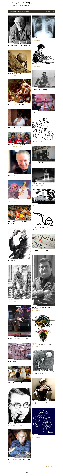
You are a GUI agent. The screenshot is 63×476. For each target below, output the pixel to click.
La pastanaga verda (22, 3)
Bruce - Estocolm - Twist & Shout (19, 338)
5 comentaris (14, 129)
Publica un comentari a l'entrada (17, 46)
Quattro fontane (38, 162)
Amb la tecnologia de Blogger (31, 472)
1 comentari (38, 164)
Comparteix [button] (10, 46)
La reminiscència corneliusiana (19, 200)
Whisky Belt (35, 205)
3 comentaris (38, 66)
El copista (11, 260)
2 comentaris (38, 40)
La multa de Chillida (15, 361)
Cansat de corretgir (15, 382)
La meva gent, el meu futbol (17, 145)
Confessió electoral (15, 300)
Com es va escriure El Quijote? (41, 345)
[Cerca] (53, 3)
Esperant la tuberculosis (40, 39)
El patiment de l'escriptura (41, 65)
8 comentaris (38, 90)
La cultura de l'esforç (15, 74)
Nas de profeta (13, 175)
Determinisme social (39, 436)
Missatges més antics (50, 466)
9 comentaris (14, 301)
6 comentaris (14, 339)
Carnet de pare (37, 141)
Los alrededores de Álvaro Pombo (19, 45)
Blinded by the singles (39, 89)
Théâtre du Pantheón (39, 373)
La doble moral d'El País (40, 250)
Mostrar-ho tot (50, 11)
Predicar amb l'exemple (16, 104)
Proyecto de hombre (15, 127)
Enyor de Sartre (13, 424)
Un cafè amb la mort (38, 184)
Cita (33, 112)
